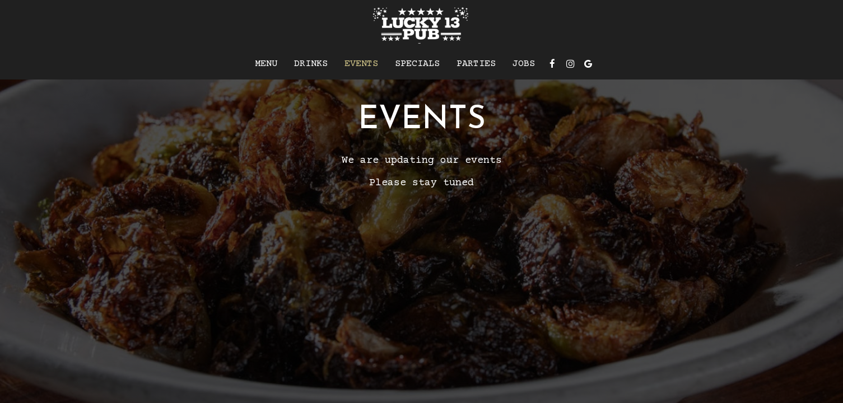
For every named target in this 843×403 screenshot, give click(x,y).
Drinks (311, 64)
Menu (266, 64)
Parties (476, 64)
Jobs (524, 64)
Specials (417, 64)
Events (361, 64)
